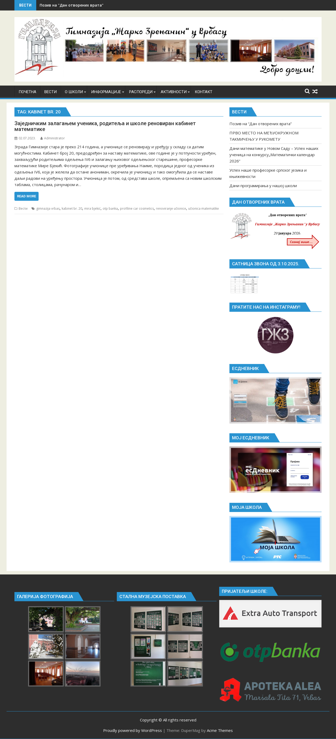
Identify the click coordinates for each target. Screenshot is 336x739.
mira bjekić (92, 208)
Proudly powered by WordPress (132, 730)
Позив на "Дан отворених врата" (71, 5)
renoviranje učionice (171, 208)
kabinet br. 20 (72, 208)
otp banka (110, 208)
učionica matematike (203, 208)
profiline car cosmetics (137, 208)
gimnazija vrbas (48, 208)
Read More (26, 196)
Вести (23, 208)
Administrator (52, 138)
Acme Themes (220, 730)
